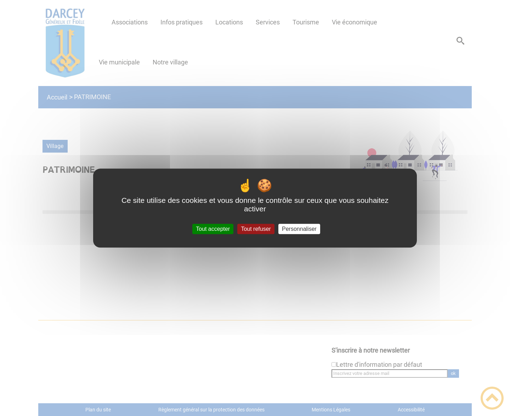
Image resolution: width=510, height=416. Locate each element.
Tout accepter (213, 229)
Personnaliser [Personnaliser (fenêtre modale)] (299, 229)
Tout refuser (256, 229)
